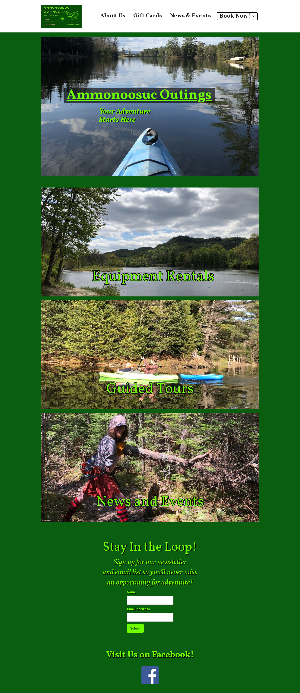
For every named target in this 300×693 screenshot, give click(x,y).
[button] (237, 16)
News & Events (190, 16)
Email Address (138, 609)
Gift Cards (147, 16)
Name (131, 592)
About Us (112, 16)
